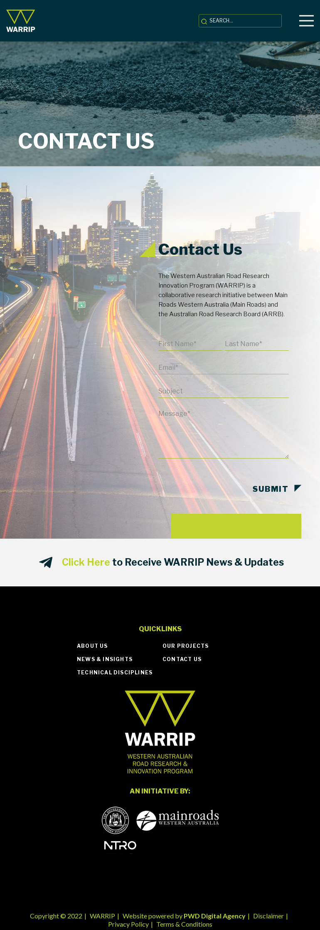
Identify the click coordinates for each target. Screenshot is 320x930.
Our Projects (185, 646)
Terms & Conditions (184, 924)
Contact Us (182, 659)
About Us (92, 646)
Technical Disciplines (115, 672)
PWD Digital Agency (215, 916)
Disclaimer (268, 916)
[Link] (20, 21)
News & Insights (105, 659)
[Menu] (306, 20)
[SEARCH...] (240, 20)
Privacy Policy (128, 924)
